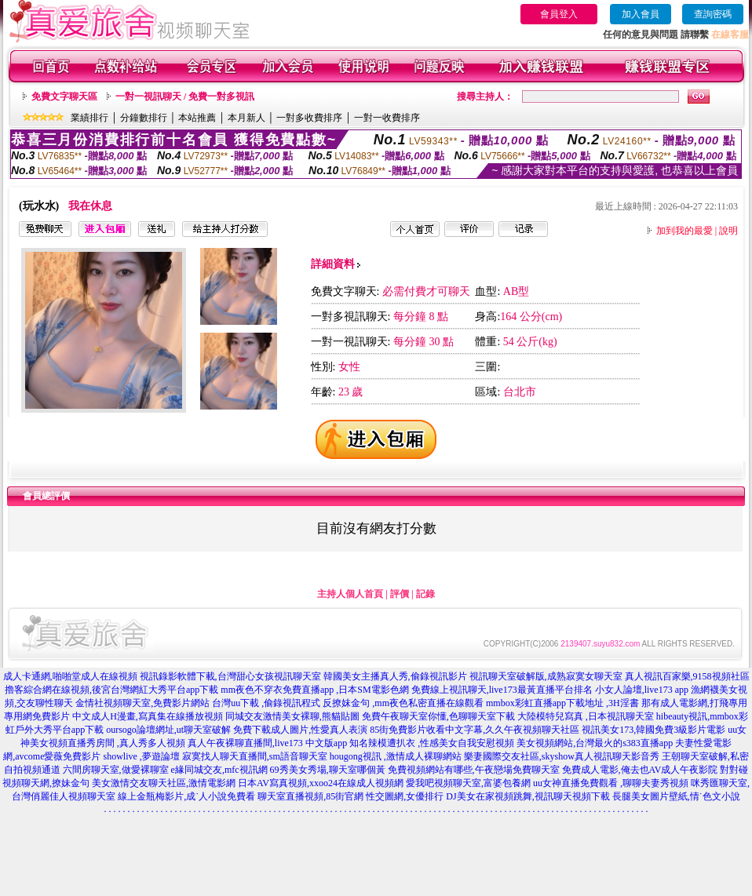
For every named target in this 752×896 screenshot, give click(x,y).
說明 (728, 230)
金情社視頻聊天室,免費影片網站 (143, 702)
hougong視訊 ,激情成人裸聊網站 (396, 756)
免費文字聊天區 (64, 96)
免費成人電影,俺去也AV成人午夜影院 (640, 769)
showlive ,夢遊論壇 (141, 756)
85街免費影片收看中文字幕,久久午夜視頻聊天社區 (474, 729)
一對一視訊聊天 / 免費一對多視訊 (184, 96)
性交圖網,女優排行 (405, 796)
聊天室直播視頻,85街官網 (310, 796)
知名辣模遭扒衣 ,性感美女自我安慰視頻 (431, 743)
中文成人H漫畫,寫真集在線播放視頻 (147, 716)
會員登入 (559, 14)
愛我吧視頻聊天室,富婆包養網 (468, 783)
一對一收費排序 (387, 117)
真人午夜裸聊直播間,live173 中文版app (267, 743)
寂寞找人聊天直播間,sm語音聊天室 (254, 756)
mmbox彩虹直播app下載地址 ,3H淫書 (562, 702)
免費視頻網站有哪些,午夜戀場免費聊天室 (474, 769)
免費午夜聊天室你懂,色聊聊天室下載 (438, 716)
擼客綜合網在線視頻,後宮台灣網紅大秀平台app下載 (111, 689)
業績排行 (89, 117)
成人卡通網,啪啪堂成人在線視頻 (70, 676)
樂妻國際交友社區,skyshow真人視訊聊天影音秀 (561, 756)
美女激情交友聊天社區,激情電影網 (163, 783)
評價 (399, 593)
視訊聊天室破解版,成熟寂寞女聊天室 (545, 676)
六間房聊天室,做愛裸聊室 (116, 769)
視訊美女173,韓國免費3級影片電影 (653, 729)
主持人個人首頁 (350, 593)
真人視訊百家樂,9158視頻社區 (687, 676)
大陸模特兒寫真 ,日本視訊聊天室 (585, 716)
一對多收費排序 (309, 117)
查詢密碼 (713, 14)
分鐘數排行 (143, 117)
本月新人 (246, 117)
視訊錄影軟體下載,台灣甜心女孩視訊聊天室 (230, 676)
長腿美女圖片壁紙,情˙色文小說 (676, 796)
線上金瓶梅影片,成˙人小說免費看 (186, 796)
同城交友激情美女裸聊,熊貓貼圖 (292, 716)
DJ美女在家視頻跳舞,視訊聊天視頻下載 (527, 796)
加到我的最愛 (684, 230)
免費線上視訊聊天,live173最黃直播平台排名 (502, 689)
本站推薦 (197, 117)
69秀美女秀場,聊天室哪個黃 (327, 769)
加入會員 (640, 14)
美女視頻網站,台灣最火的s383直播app (595, 743)
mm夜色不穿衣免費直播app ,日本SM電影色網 (314, 689)
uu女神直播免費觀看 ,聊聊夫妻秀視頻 (610, 783)
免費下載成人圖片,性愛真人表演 (300, 729)
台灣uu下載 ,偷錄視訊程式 (266, 702)
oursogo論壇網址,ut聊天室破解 (168, 729)
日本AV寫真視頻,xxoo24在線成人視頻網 (320, 783)
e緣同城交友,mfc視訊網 (219, 769)
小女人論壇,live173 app (641, 689)
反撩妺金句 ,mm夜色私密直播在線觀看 (403, 702)
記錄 (425, 593)
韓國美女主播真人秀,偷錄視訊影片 (395, 676)
